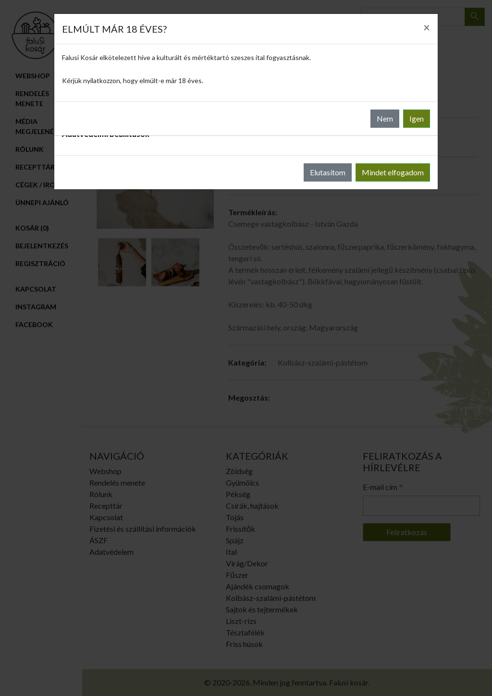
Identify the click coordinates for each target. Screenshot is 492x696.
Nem (385, 118)
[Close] (427, 27)
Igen (416, 118)
